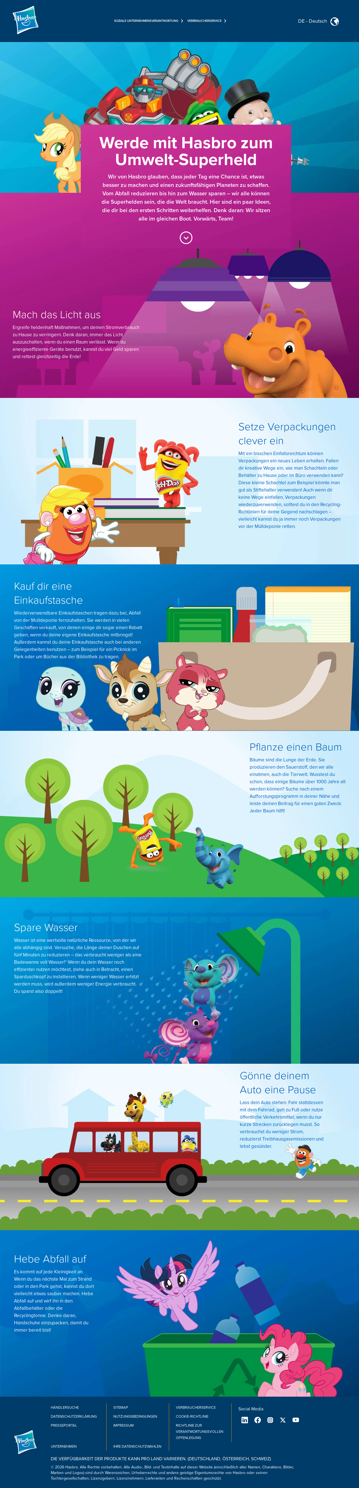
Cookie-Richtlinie (192, 1416)
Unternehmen (64, 1446)
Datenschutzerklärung (74, 1416)
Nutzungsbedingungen (135, 1416)
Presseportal (64, 1425)
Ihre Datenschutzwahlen (137, 1446)
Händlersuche (65, 1407)
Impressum (123, 1425)
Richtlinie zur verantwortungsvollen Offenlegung (199, 1431)
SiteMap (120, 1407)
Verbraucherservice (196, 1407)
